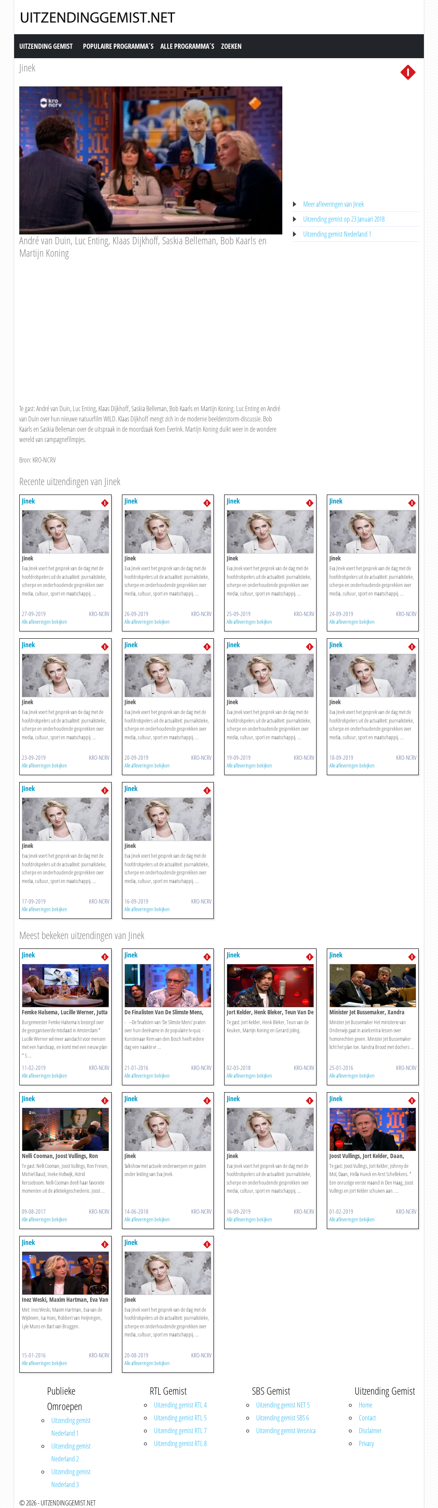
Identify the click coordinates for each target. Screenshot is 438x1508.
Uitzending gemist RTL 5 (180, 1417)
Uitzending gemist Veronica (286, 1430)
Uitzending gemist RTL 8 (180, 1443)
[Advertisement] (150, 323)
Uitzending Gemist (46, 46)
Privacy (366, 1443)
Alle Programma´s (187, 46)
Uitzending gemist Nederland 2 (71, 1452)
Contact (367, 1417)
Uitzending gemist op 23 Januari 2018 (344, 219)
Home (365, 1405)
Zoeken (231, 46)
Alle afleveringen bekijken (44, 621)
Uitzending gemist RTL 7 (180, 1430)
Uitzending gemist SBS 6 (282, 1417)
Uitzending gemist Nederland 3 (71, 1478)
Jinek (27, 67)
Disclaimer (370, 1430)
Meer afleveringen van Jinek (333, 204)
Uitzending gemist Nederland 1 (337, 234)
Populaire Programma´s (118, 46)
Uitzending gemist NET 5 (283, 1405)
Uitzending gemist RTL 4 (180, 1405)
